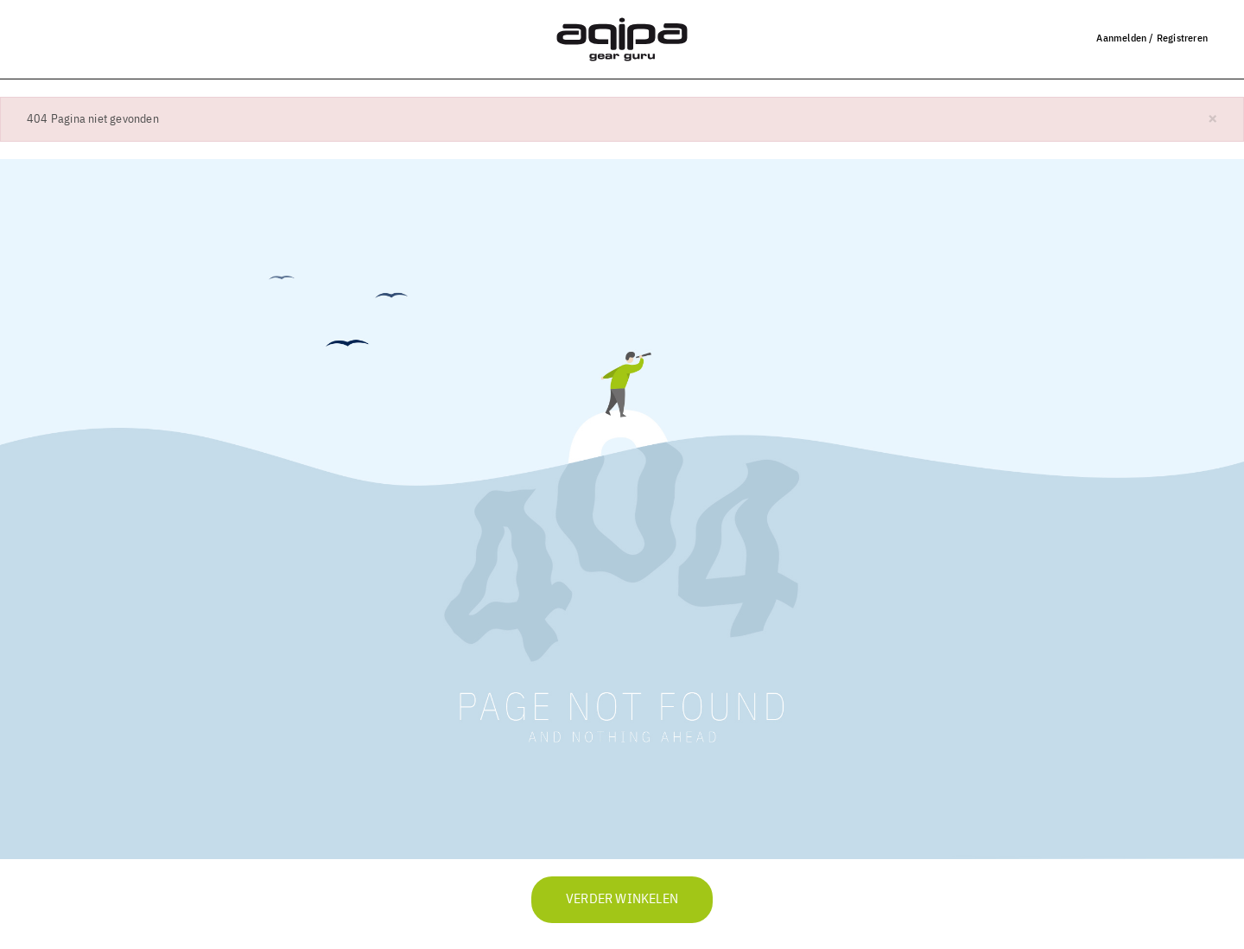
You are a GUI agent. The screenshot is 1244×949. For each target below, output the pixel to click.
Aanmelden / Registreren (1152, 37)
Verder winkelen (622, 900)
